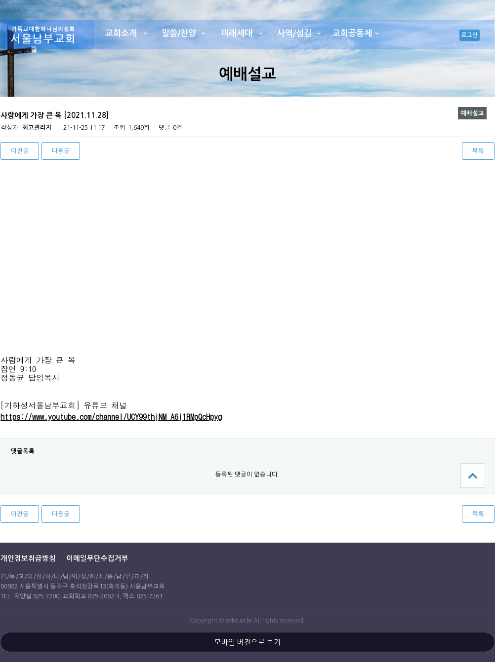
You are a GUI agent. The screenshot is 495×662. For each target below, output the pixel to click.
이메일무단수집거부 (97, 558)
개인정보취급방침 (28, 558)
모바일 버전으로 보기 (247, 642)
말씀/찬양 (179, 33)
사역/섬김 (294, 33)
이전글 (20, 150)
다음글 (61, 150)
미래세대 (236, 33)
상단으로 (472, 475)
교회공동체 (352, 33)
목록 (478, 150)
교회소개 (121, 33)
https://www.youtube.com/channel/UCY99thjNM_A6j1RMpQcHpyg (111, 416)
